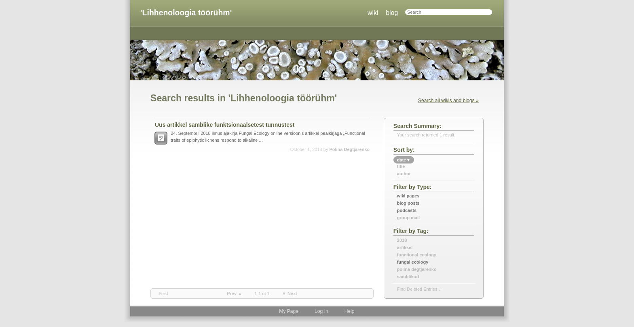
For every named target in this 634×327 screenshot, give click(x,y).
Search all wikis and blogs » (448, 100)
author (404, 173)
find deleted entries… (419, 289)
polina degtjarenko (417, 269)
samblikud (408, 276)
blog (392, 12)
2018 (402, 240)
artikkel (405, 247)
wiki (373, 12)
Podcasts (406, 210)
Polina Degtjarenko (349, 149)
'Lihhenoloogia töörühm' (186, 12)
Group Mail (408, 217)
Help (349, 311)
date (404, 159)
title (401, 166)
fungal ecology (413, 262)
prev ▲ (234, 293)
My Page (288, 311)
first (163, 293)
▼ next (289, 293)
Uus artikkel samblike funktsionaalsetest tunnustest (224, 125)
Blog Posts (408, 203)
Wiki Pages (408, 195)
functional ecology (416, 254)
